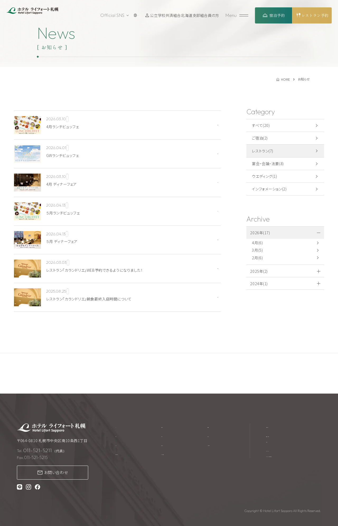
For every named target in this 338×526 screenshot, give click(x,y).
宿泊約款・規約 (278, 426)
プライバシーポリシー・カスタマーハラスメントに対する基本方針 (292, 460)
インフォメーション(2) (269, 189)
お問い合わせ (56, 472)
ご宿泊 (120, 436)
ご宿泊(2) (259, 138)
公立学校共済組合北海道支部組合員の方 (186, 15)
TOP (119, 426)
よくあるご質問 (221, 446)
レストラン (123, 446)
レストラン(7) (262, 151)
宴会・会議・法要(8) (268, 163)
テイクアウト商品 (176, 456)
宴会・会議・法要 (129, 456)
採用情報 (217, 426)
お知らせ (216, 436)
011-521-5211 (37, 450)
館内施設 (169, 426)
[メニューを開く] (238, 15)
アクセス (169, 436)
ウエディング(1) (264, 176)
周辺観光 (169, 446)
